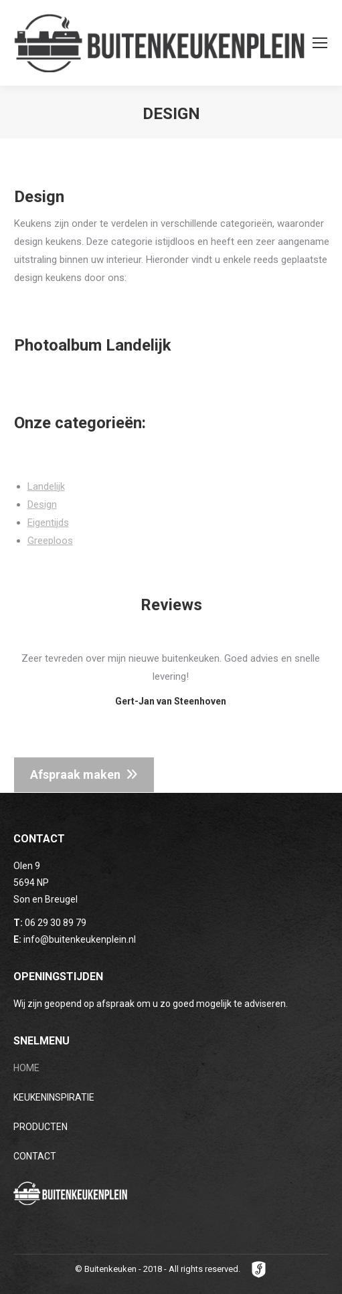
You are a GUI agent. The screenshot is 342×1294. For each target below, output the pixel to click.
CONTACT (34, 1156)
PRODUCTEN (40, 1126)
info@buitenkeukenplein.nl (79, 939)
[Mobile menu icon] (320, 43)
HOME (26, 1067)
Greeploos (50, 541)
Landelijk (46, 486)
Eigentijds (48, 523)
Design (42, 504)
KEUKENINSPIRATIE (53, 1097)
